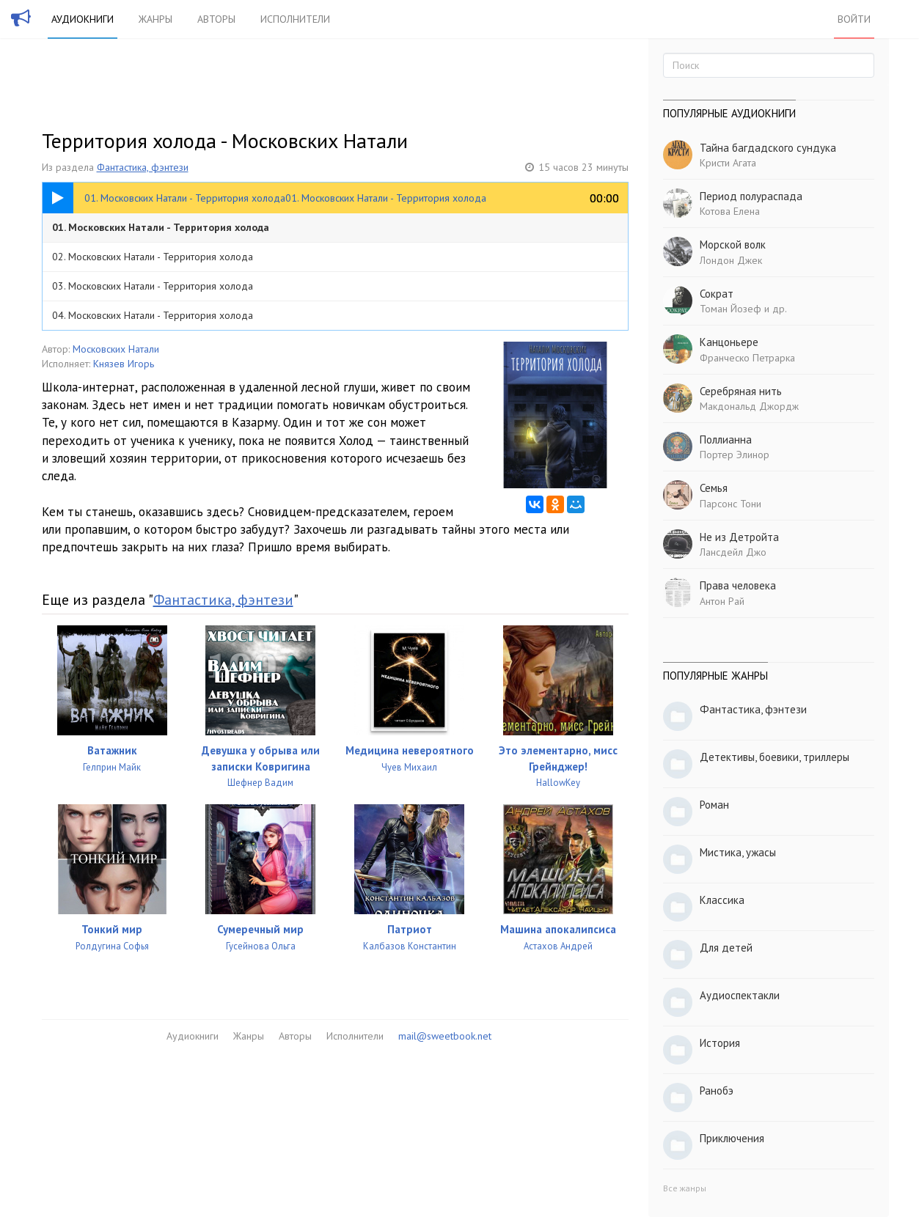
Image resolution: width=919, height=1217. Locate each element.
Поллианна (726, 439)
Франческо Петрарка (747, 357)
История (720, 1043)
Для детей (726, 948)
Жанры (155, 19)
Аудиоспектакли (740, 995)
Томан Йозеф (730, 308)
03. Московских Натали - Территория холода (152, 286)
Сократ (716, 294)
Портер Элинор (734, 454)
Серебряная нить (741, 391)
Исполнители (295, 19)
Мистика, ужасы (738, 852)
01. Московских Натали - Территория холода (160, 227)
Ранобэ (716, 1090)
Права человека (738, 585)
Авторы (216, 19)
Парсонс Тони (730, 503)
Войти (854, 19)
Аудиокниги (82, 19)
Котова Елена (730, 211)
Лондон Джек (731, 260)
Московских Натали (116, 349)
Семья (714, 488)
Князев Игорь (123, 363)
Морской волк (733, 244)
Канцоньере (729, 342)
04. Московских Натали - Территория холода (152, 315)
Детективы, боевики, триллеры (774, 757)
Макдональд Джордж (749, 406)
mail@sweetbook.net (444, 1036)
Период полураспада (751, 196)
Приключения (732, 1138)
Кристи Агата (728, 162)
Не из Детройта (739, 537)
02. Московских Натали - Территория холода (152, 256)
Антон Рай (722, 601)
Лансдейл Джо (733, 552)
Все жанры (684, 1188)
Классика (722, 900)
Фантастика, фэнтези (142, 167)
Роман (714, 805)
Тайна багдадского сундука (768, 148)
